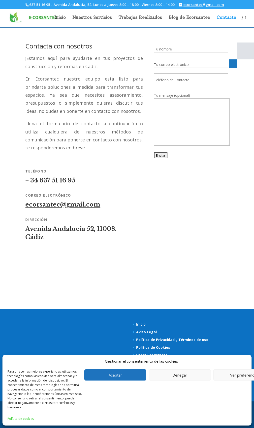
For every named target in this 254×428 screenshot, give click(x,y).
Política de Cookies (153, 347)
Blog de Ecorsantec (189, 18)
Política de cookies (20, 419)
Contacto (226, 18)
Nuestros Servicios (92, 18)
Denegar (179, 375)
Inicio (60, 18)
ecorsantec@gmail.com (62, 204)
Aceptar (115, 375)
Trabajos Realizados (140, 18)
